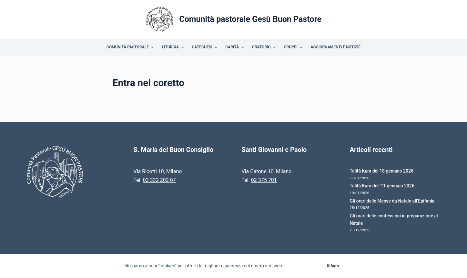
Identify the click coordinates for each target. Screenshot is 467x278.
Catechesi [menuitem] (205, 47)
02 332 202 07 (159, 180)
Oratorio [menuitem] (265, 47)
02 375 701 (264, 180)
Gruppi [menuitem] (294, 47)
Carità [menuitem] (235, 47)
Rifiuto (333, 265)
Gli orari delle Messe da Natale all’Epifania (392, 201)
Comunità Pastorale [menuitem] (131, 47)
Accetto (303, 265)
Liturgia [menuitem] (173, 47)
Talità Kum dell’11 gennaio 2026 (382, 185)
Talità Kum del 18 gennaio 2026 (381, 171)
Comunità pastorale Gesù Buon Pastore (250, 19)
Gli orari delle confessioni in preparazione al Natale (394, 219)
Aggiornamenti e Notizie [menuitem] (335, 47)
